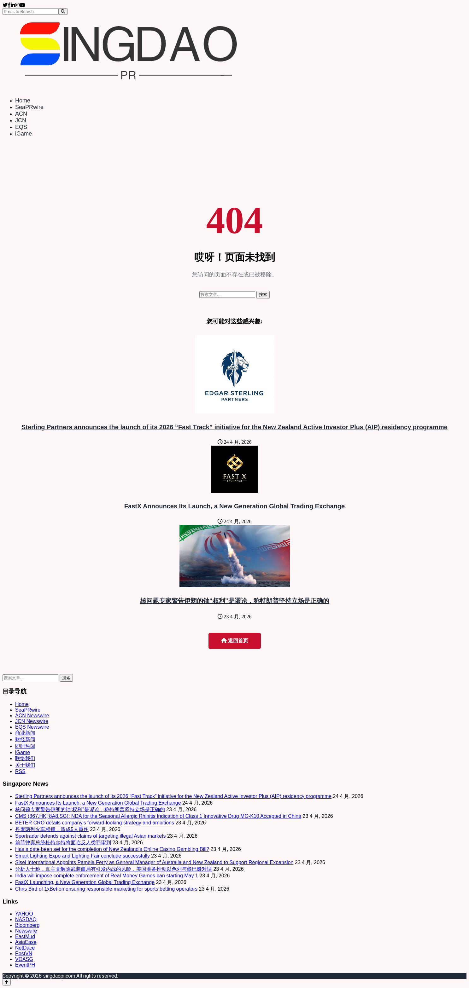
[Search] (62, 11)
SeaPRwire (29, 107)
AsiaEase (26, 942)
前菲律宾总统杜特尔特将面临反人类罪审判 (63, 842)
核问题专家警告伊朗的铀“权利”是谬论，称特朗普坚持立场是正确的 (234, 600)
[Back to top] (7, 982)
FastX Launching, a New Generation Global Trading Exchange (85, 882)
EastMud (25, 936)
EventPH (25, 965)
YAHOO (24, 913)
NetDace (25, 947)
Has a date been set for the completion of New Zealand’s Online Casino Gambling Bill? (112, 849)
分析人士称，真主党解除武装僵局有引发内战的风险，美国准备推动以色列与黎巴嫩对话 (113, 869)
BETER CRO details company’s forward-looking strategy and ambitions (94, 822)
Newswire (26, 930)
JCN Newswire (31, 721)
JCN (20, 120)
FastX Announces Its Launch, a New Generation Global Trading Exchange (234, 506)
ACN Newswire (32, 715)
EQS (21, 127)
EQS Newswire (32, 727)
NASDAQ (26, 919)
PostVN (23, 953)
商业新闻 (25, 733)
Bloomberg (27, 925)
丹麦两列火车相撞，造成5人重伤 (52, 829)
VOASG (24, 959)
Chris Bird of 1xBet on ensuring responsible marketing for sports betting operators (106, 889)
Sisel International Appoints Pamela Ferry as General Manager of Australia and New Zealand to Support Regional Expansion (154, 862)
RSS (20, 771)
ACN (21, 114)
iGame (23, 133)
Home (22, 100)
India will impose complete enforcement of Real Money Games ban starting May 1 (106, 875)
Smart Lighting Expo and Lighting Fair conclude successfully (82, 855)
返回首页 (234, 640)
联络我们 (25, 758)
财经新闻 (25, 739)
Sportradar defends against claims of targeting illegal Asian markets (90, 836)
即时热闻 (25, 746)
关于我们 (25, 765)
